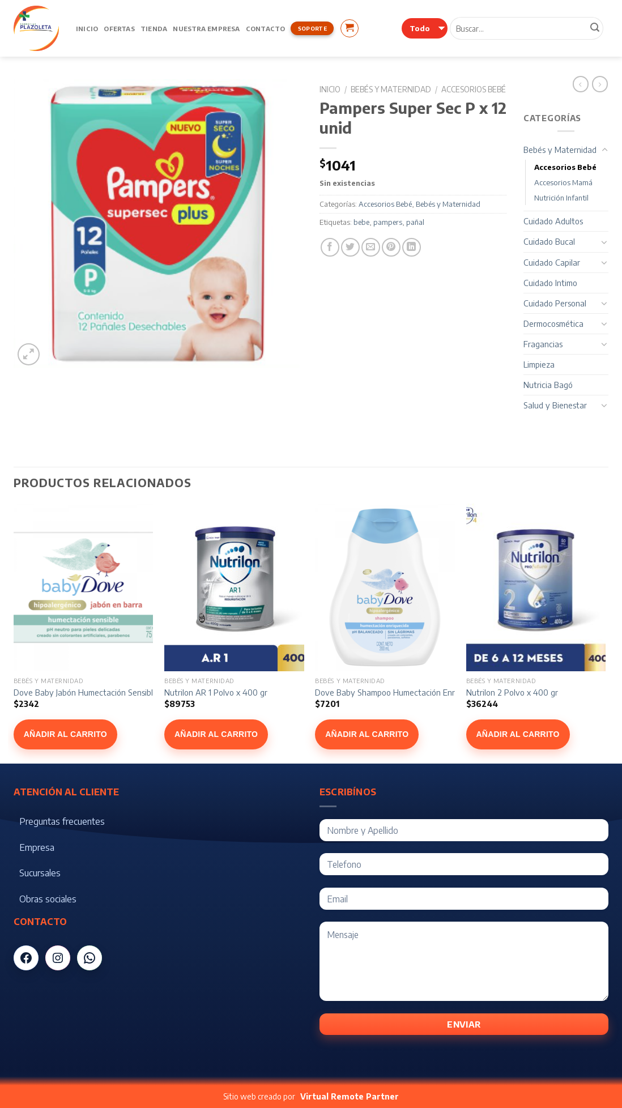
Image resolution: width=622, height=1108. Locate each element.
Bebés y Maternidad (391, 89)
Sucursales (40, 873)
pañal (415, 222)
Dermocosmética (553, 323)
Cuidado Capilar (551, 262)
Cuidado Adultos (553, 221)
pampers (387, 222)
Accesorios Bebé (473, 89)
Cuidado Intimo (550, 283)
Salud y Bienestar (555, 405)
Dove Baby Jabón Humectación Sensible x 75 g (97, 692)
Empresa (36, 847)
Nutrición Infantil (561, 197)
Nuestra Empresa (206, 28)
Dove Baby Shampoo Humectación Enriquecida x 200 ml (416, 692)
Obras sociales (47, 899)
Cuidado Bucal (549, 241)
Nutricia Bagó (548, 385)
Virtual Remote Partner (349, 1096)
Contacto (266, 28)
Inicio (87, 28)
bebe (361, 222)
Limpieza (539, 364)
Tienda (153, 28)
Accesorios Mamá (563, 182)
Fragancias (543, 344)
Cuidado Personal (554, 303)
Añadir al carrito (65, 734)
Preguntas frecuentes (62, 821)
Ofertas (119, 28)
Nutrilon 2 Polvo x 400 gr (512, 692)
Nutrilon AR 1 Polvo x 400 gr (215, 692)
